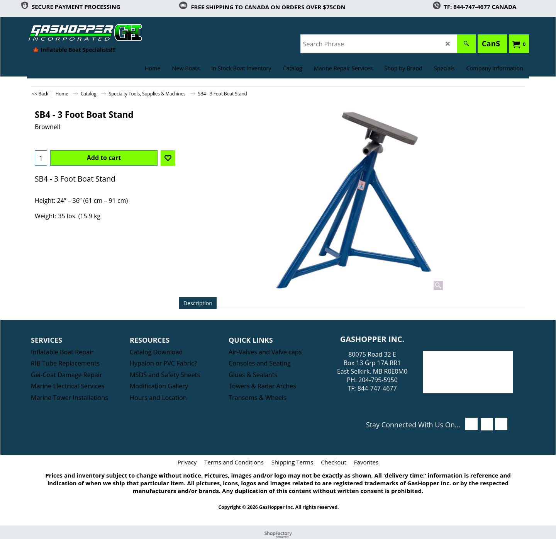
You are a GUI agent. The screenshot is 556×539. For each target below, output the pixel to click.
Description (197, 303)
